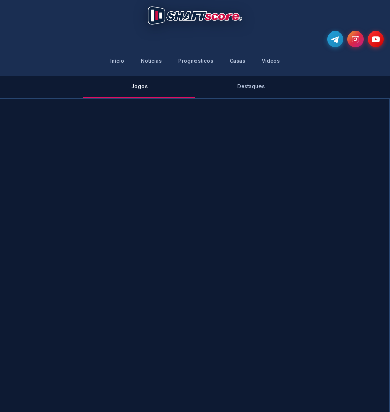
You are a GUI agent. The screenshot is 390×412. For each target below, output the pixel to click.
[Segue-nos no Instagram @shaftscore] (355, 39)
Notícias (151, 61)
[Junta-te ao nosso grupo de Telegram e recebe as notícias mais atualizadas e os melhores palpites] (335, 39)
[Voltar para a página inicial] (195, 15)
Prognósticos (195, 61)
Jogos (139, 86)
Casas (237, 61)
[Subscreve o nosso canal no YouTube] (376, 39)
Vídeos (271, 61)
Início (117, 61)
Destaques (251, 86)
